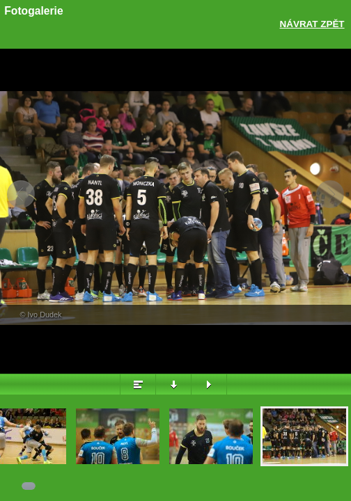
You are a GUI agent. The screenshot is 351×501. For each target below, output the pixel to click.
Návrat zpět (312, 24)
